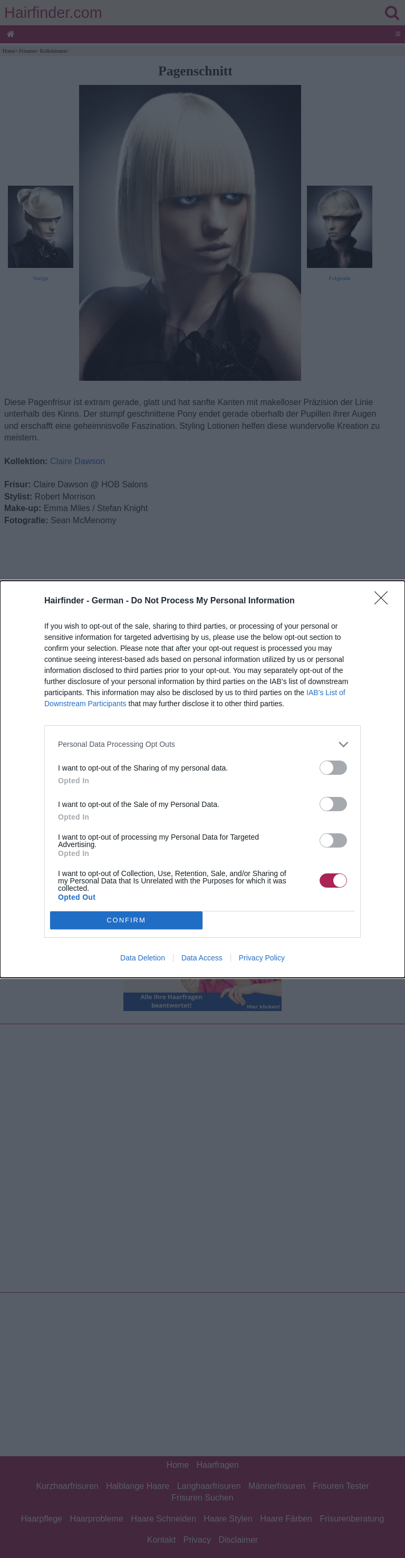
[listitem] (202, 744)
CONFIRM (126, 920)
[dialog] (202, 779)
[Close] (384, 601)
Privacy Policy (262, 958)
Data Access (202, 958)
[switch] (333, 768)
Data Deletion (142, 958)
